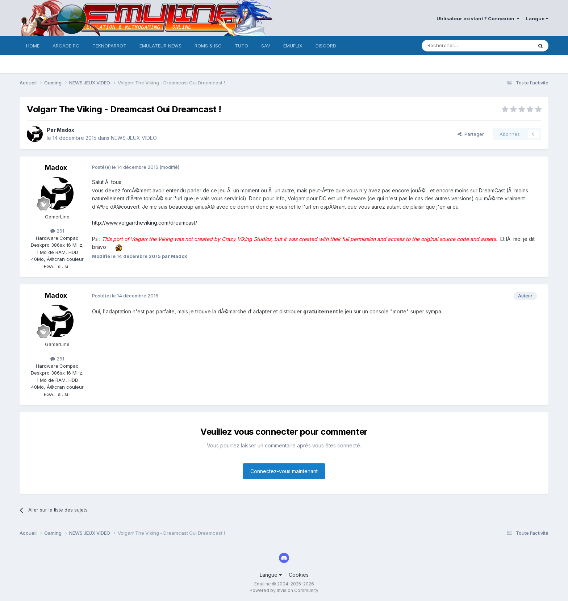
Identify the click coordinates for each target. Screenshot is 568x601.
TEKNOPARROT (109, 46)
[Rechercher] (461, 45)
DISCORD (326, 46)
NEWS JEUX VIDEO (134, 138)
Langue (537, 18)
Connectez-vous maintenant (284, 471)
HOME (32, 46)
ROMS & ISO (208, 46)
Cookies (299, 575)
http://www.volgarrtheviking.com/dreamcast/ (144, 223)
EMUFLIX (292, 46)
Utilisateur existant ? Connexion (478, 18)
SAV (265, 46)
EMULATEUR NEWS (160, 46)
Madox (65, 130)
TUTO (241, 46)
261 (57, 231)
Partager (471, 134)
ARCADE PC (66, 46)
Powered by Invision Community (284, 590)
